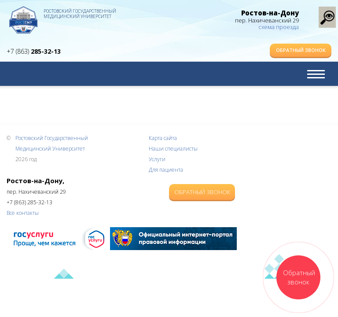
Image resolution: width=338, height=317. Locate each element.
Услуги (157, 159)
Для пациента (166, 169)
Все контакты (23, 213)
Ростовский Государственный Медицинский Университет (80, 14)
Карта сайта (163, 138)
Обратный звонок (301, 50)
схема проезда (278, 27)
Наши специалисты (173, 148)
